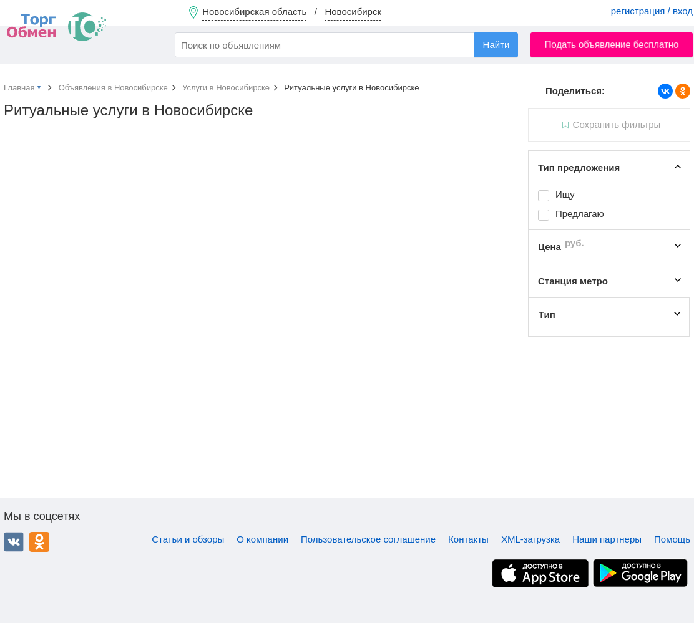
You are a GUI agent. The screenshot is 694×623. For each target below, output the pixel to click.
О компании (262, 539)
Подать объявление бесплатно (612, 44)
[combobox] (346, 44)
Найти (496, 44)
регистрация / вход (652, 11)
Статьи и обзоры (188, 539)
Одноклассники (39, 542)
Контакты (468, 539)
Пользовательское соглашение (368, 539)
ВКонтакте (14, 542)
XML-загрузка (530, 539)
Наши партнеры (607, 539)
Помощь (672, 539)
